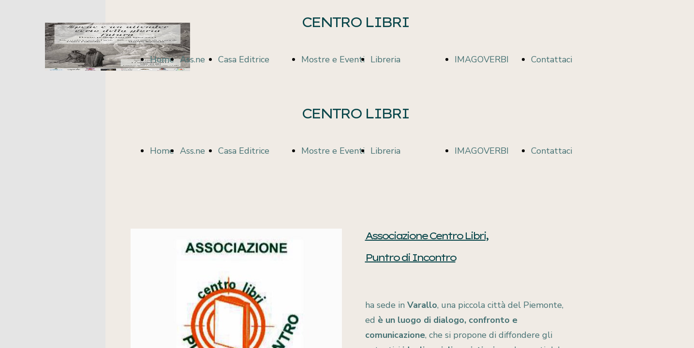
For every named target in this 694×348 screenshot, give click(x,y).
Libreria (385, 59)
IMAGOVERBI (482, 59)
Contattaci (551, 59)
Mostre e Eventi (333, 59)
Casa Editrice (243, 59)
